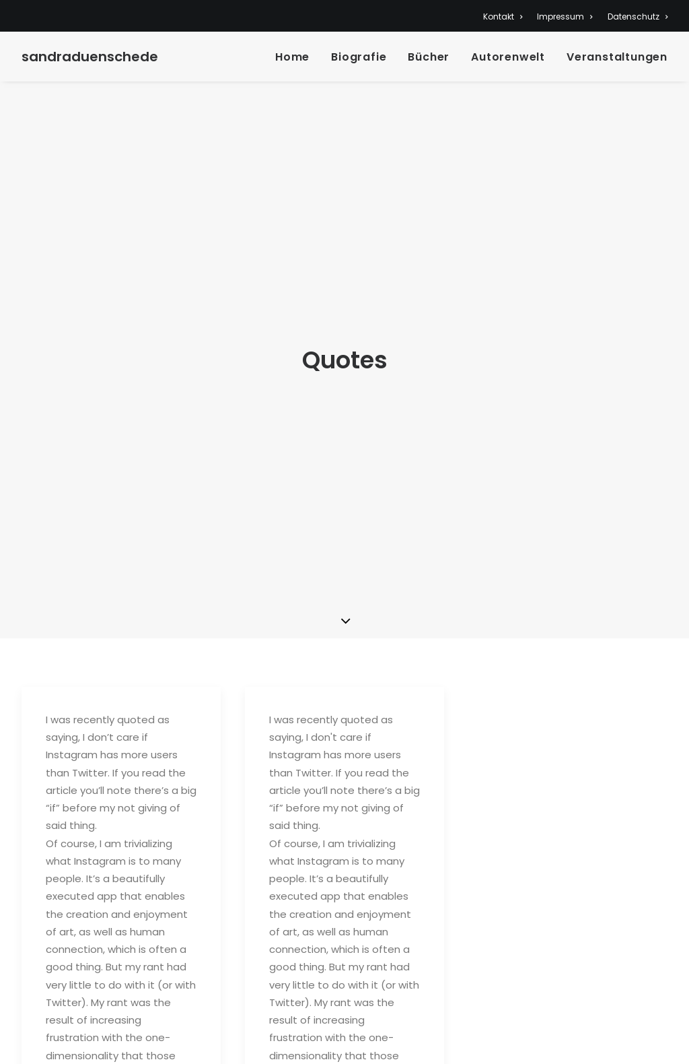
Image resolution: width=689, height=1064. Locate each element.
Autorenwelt (508, 57)
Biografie (358, 57)
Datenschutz (637, 16)
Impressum (564, 16)
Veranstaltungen (617, 57)
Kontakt (502, 16)
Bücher (428, 57)
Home (292, 57)
